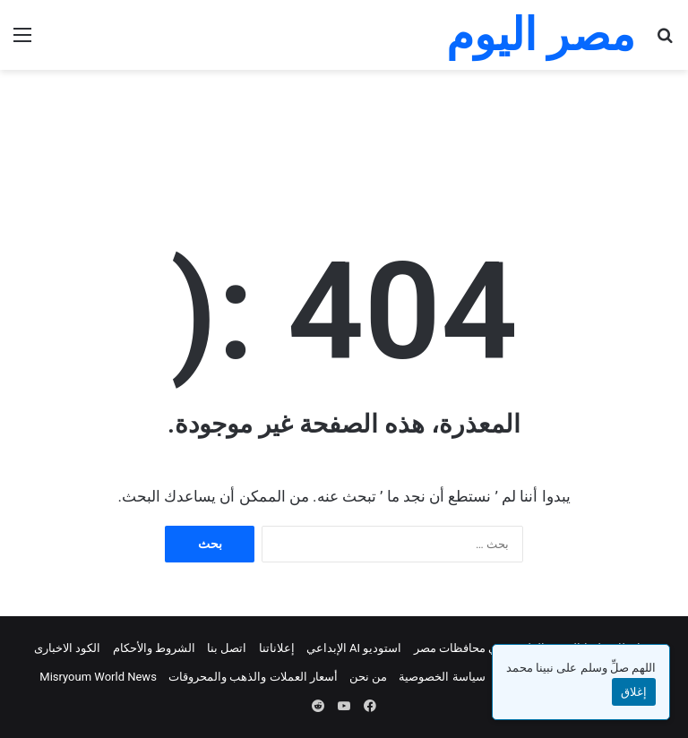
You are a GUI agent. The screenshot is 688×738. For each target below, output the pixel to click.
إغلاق (634, 692)
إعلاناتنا (277, 648)
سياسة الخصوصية (442, 676)
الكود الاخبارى (67, 648)
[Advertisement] (344, 128)
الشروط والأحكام (154, 648)
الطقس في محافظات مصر (480, 648)
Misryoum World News (98, 676)
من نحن (368, 676)
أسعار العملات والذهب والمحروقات (253, 676)
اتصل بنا (226, 648)
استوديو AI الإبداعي (354, 648)
